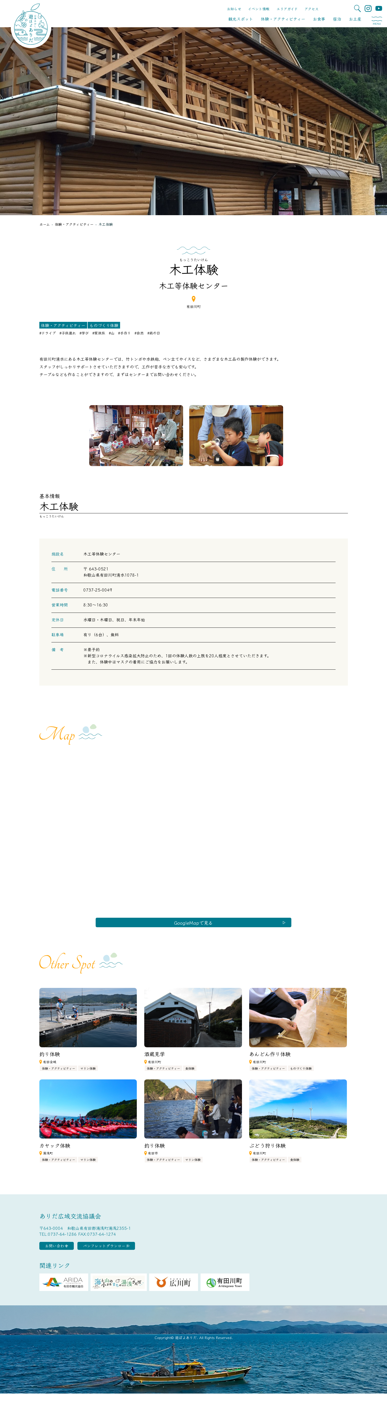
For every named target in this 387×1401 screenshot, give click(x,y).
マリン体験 (88, 1073)
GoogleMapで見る (193, 925)
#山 (111, 332)
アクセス (311, 8)
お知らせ (234, 8)
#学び (84, 332)
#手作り (124, 332)
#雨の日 (153, 332)
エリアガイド (287, 8)
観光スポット (240, 19)
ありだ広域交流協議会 (70, 1220)
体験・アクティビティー (283, 19)
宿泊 (337, 19)
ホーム (44, 224)
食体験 (189, 1073)
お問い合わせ (64, 1252)
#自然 (139, 332)
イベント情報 (258, 8)
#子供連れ (67, 332)
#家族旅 (98, 332)
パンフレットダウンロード (128, 1252)
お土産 (355, 19)
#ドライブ (47, 332)
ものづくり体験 (103, 325)
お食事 (319, 19)
